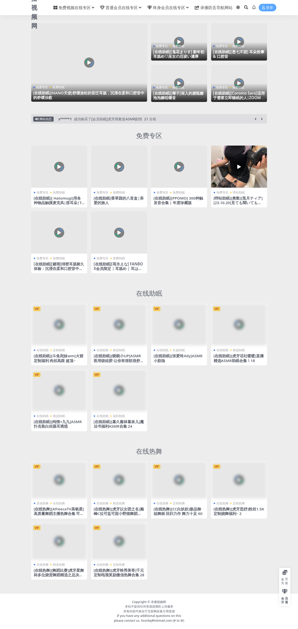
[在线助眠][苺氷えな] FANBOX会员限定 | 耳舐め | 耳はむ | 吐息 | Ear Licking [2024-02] (118, 270)
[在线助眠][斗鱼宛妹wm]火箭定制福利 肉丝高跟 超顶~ (58, 358)
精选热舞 (119, 503)
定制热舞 (179, 503)
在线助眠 (149, 293)
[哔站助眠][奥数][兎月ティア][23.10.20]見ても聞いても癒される (238, 203)
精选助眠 (119, 350)
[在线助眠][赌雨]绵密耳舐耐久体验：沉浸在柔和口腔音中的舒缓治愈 (59, 268)
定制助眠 (59, 350)
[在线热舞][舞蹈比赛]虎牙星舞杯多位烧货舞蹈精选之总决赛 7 (59, 575)
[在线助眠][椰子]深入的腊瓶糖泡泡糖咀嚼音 (178, 95)
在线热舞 (149, 451)
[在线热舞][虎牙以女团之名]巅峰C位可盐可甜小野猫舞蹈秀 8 (119, 513)
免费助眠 (58, 87)
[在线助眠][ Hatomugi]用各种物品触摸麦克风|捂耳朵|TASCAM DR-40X (59, 203)
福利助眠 (119, 416)
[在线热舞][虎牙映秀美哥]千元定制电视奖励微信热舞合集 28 (119, 572)
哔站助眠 (239, 192)
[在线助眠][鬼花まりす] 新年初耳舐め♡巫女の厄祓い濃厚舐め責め (179, 56)
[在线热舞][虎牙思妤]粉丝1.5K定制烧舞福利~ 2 (239, 511)
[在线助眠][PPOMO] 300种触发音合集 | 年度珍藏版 (178, 200)
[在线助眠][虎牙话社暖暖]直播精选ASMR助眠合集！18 (239, 358)
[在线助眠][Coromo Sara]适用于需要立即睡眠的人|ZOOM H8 (239, 98)
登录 (267, 8)
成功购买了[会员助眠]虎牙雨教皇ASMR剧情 (108, 119)
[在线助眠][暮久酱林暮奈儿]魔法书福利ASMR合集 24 (119, 424)
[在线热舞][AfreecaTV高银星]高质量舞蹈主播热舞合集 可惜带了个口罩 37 (59, 513)
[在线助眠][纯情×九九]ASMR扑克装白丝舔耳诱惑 (58, 424)
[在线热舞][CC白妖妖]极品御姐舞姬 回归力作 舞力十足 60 (178, 511)
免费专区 (42, 87)
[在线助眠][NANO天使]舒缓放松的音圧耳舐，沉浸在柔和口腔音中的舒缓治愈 (88, 95)
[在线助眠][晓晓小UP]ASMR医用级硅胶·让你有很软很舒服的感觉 (119, 360)
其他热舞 (43, 503)
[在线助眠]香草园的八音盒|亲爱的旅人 (119, 200)
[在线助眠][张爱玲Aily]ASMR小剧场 (178, 358)
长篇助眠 (179, 350)
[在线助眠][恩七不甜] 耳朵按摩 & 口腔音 (238, 54)
